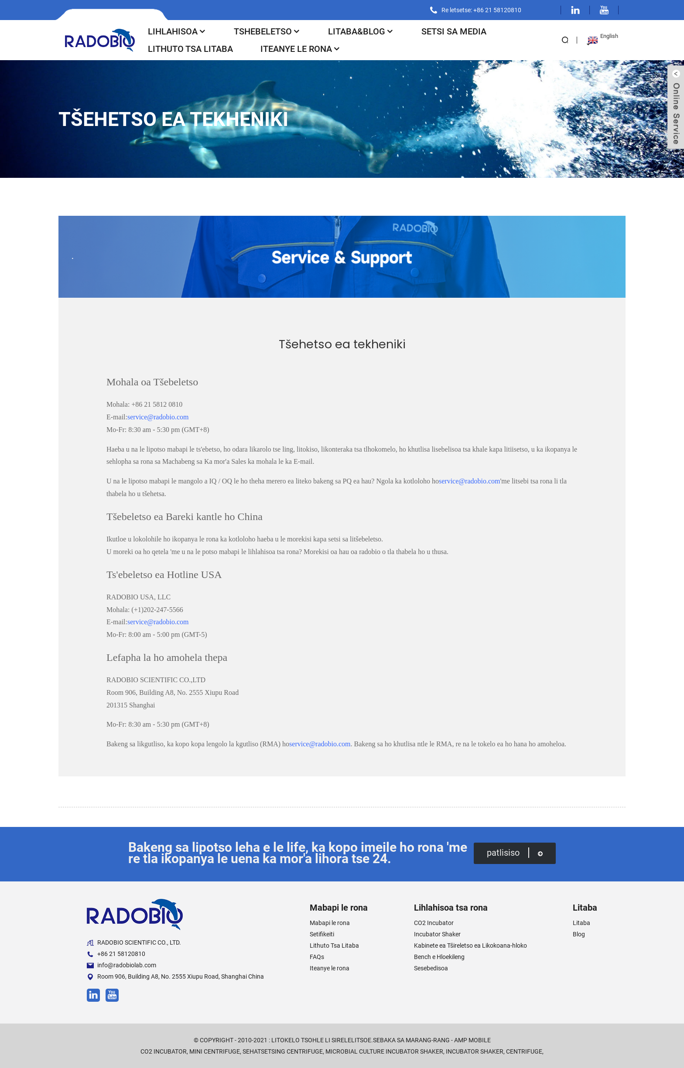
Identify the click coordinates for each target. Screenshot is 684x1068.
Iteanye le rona (300, 49)
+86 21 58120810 (116, 954)
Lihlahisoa (177, 31)
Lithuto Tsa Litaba (190, 49)
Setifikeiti (322, 934)
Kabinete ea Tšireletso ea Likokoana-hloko (470, 945)
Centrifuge (524, 1051)
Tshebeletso (267, 31)
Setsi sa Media (453, 31)
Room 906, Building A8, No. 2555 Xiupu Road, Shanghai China (175, 976)
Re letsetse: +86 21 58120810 (481, 10)
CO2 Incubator (434, 922)
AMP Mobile (472, 1040)
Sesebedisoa (431, 968)
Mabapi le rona (330, 922)
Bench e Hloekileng (439, 956)
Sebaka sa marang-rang (411, 1040)
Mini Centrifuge (214, 1051)
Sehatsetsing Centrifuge (283, 1051)
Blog (579, 934)
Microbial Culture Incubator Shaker (384, 1051)
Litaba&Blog (361, 31)
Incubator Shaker (437, 934)
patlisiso (515, 852)
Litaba (581, 922)
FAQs (317, 956)
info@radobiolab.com (121, 965)
